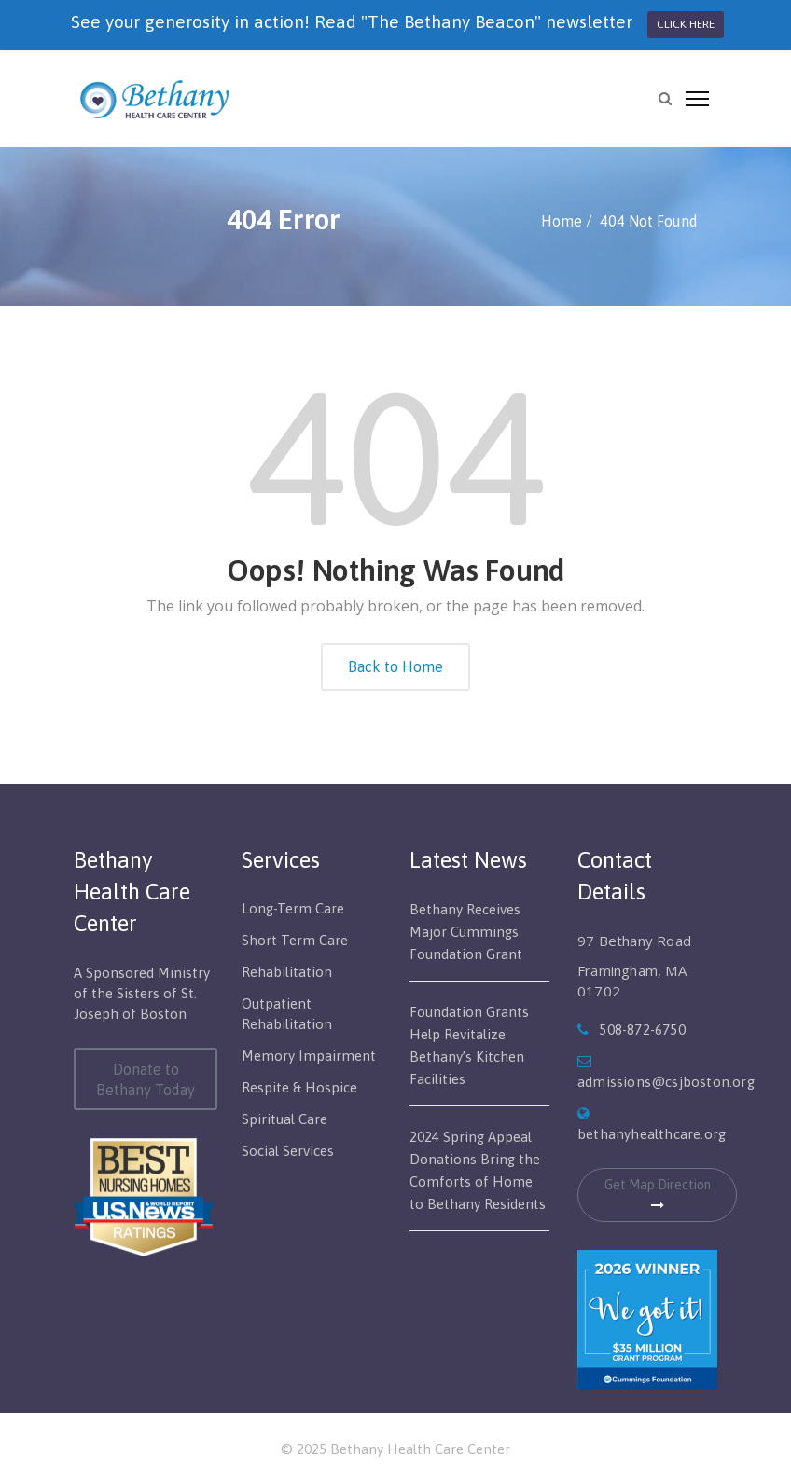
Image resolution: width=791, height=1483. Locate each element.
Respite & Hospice (299, 1087)
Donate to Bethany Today (145, 1079)
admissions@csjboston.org (666, 1082)
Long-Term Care (293, 908)
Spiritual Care (284, 1119)
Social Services (288, 1151)
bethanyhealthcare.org (651, 1134)
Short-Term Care (295, 940)
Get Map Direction (657, 1194)
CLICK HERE (686, 24)
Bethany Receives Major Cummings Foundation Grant (465, 931)
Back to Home (395, 666)
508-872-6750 (642, 1029)
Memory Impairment (309, 1056)
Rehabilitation (287, 972)
